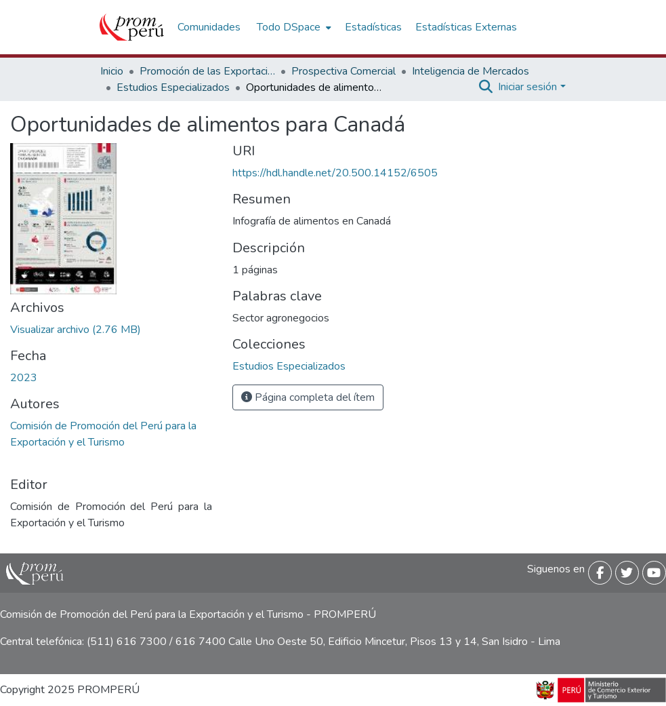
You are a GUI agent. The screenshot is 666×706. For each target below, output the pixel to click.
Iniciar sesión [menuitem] (527, 86)
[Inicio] (132, 27)
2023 (23, 377)
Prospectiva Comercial (343, 71)
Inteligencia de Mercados (470, 71)
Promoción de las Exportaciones (207, 71)
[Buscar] (485, 87)
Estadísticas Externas (466, 27)
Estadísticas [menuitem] (373, 27)
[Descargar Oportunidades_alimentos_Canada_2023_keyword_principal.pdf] (75, 329)
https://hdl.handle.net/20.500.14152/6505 (335, 172)
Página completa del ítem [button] (308, 397)
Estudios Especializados (173, 87)
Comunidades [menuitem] (209, 27)
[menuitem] (292, 27)
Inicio (111, 71)
